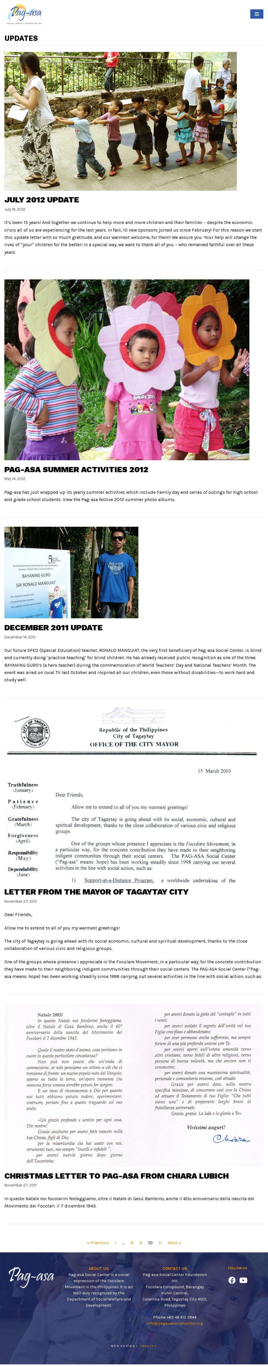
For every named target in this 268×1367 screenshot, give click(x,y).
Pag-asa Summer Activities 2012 (76, 470)
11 (160, 1245)
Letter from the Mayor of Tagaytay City (96, 893)
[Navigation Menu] (257, 14)
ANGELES (148, 1348)
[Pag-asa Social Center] (24, 14)
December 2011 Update (54, 628)
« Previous (98, 1245)
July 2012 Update (42, 200)
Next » (174, 1245)
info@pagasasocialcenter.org (175, 1325)
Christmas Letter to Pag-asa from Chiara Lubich (117, 1178)
